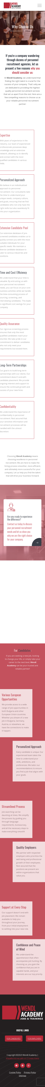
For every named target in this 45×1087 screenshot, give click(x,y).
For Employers (34, 1038)
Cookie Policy (15, 1072)
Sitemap (22, 1075)
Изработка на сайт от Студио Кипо (22, 1058)
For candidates (14, 1038)
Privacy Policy (30, 1072)
